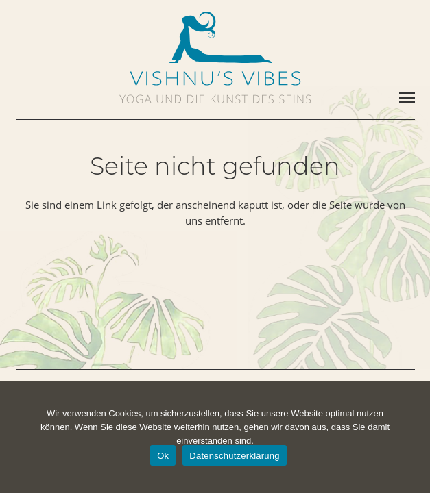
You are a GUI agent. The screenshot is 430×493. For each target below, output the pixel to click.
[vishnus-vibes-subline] (215, 98)
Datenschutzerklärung (234, 456)
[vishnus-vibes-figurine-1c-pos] (215, 37)
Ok (163, 456)
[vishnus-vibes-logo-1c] (215, 78)
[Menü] (407, 98)
